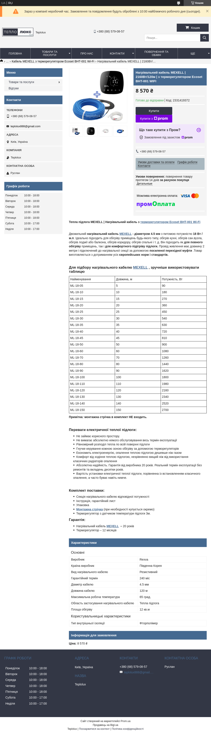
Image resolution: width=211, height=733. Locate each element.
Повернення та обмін (156, 53)
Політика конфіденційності (128, 728)
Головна (15, 53)
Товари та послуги (49, 53)
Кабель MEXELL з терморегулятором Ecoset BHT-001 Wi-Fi (53, 61)
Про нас (87, 53)
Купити (154, 111)
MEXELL (125, 234)
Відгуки (14, 88)
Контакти (117, 53)
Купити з (154, 119)
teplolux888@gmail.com (25, 126)
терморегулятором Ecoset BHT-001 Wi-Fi (170, 222)
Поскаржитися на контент (94, 728)
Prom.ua (125, 721)
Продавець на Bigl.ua (105, 725)
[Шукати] (204, 38)
